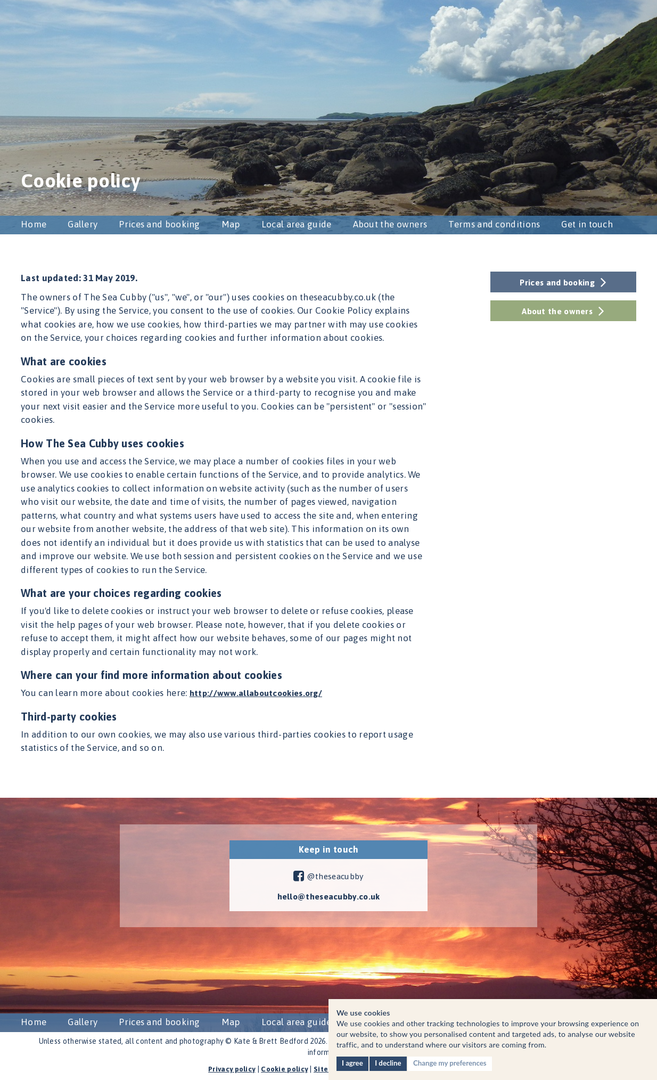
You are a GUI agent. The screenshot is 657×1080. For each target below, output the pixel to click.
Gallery (82, 224)
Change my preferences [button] (455, 1062)
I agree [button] (353, 1062)
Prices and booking (159, 224)
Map (230, 224)
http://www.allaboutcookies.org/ (261, 693)
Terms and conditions (494, 224)
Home (33, 224)
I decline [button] (390, 1062)
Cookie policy (284, 1069)
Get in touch (587, 224)
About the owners (390, 224)
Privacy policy (228, 1069)
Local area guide (296, 224)
